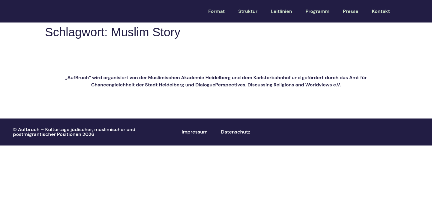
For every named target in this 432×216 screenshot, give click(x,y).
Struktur (247, 11)
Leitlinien (281, 11)
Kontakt (381, 11)
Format (216, 11)
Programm (317, 11)
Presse (350, 11)
